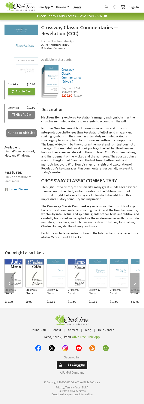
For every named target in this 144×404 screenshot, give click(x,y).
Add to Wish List (21, 133)
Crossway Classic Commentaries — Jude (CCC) (13, 295)
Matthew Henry (60, 45)
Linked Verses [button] (18, 189)
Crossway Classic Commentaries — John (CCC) (55, 295)
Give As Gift (21, 114)
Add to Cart (21, 91)
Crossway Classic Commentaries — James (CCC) (77, 295)
